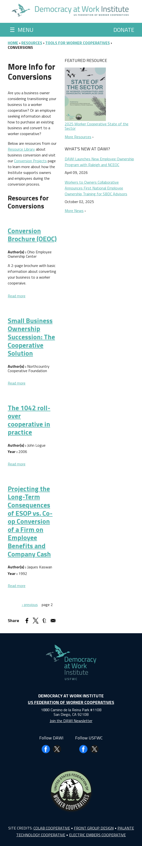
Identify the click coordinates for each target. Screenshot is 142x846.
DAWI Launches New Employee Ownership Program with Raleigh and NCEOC (99, 162)
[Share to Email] (53, 620)
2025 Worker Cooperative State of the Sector (96, 126)
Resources (31, 43)
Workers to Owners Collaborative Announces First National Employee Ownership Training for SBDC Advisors (96, 188)
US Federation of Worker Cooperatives (71, 702)
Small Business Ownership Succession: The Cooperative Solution (31, 336)
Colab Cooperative (51, 828)
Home (13, 43)
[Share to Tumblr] (44, 620)
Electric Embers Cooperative (97, 835)
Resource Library (21, 149)
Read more (16, 296)
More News (74, 211)
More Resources (78, 137)
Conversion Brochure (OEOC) (32, 234)
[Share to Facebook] (27, 620)
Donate (123, 29)
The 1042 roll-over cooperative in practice (29, 419)
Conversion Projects (30, 161)
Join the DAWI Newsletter (71, 721)
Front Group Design (94, 828)
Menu (21, 29)
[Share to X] (35, 620)
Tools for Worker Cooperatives (77, 43)
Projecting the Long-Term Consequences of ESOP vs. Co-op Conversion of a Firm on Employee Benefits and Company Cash (30, 521)
